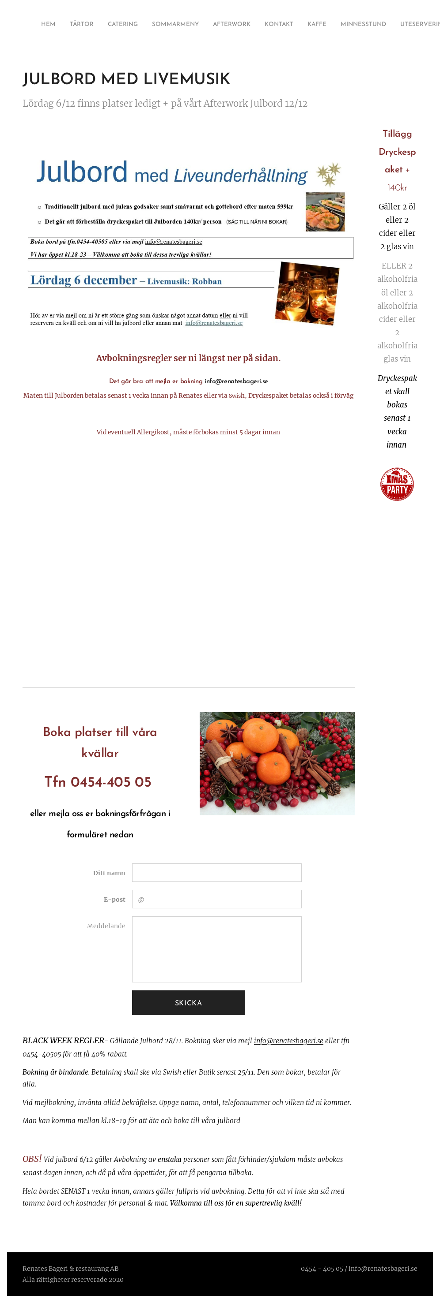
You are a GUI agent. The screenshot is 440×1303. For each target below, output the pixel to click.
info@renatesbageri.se (288, 1041)
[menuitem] (306, 25)
